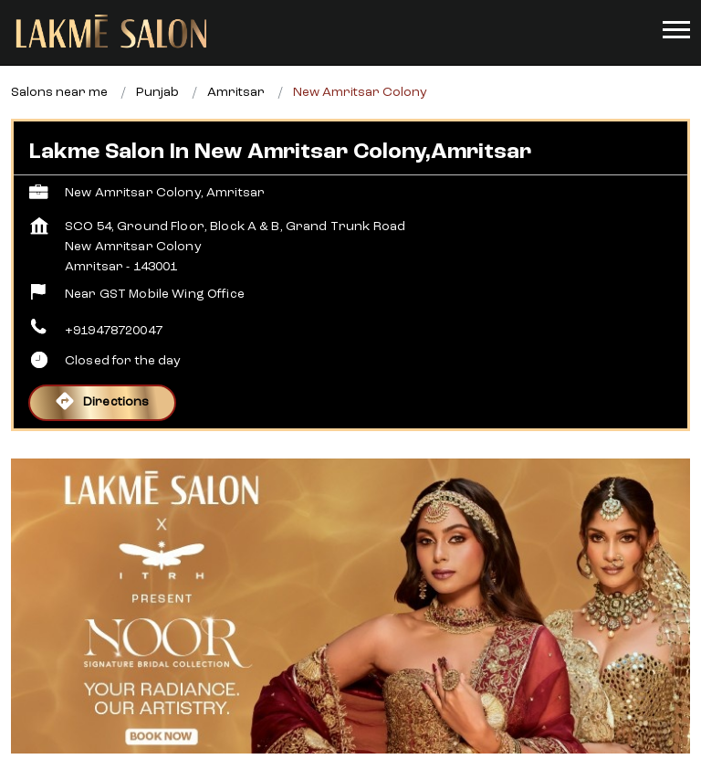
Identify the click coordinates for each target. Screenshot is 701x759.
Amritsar (236, 92)
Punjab (157, 92)
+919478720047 (113, 330)
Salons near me (59, 92)
